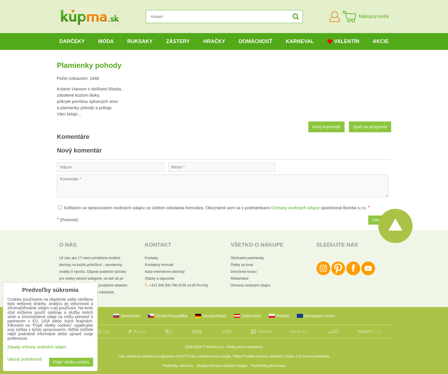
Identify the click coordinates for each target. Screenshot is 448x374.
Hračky (214, 41)
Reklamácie (240, 278)
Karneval (300, 41)
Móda (106, 41)
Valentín (343, 41)
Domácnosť (255, 41)
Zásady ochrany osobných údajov (221, 366)
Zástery (178, 41)
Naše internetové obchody (165, 272)
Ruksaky (140, 41)
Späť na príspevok (370, 127)
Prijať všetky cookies (71, 362)
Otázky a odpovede (159, 278)
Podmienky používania (268, 366)
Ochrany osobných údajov (295, 208)
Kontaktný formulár (159, 265)
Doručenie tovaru (244, 272)
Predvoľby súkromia (178, 366)
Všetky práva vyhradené (244, 347)
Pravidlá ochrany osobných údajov (269, 356)
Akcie (381, 41)
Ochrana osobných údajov (250, 285)
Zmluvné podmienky (314, 356)
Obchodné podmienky (247, 258)
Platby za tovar (242, 265)
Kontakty (151, 258)
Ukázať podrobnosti (24, 359)
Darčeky (72, 41)
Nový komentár (326, 127)
